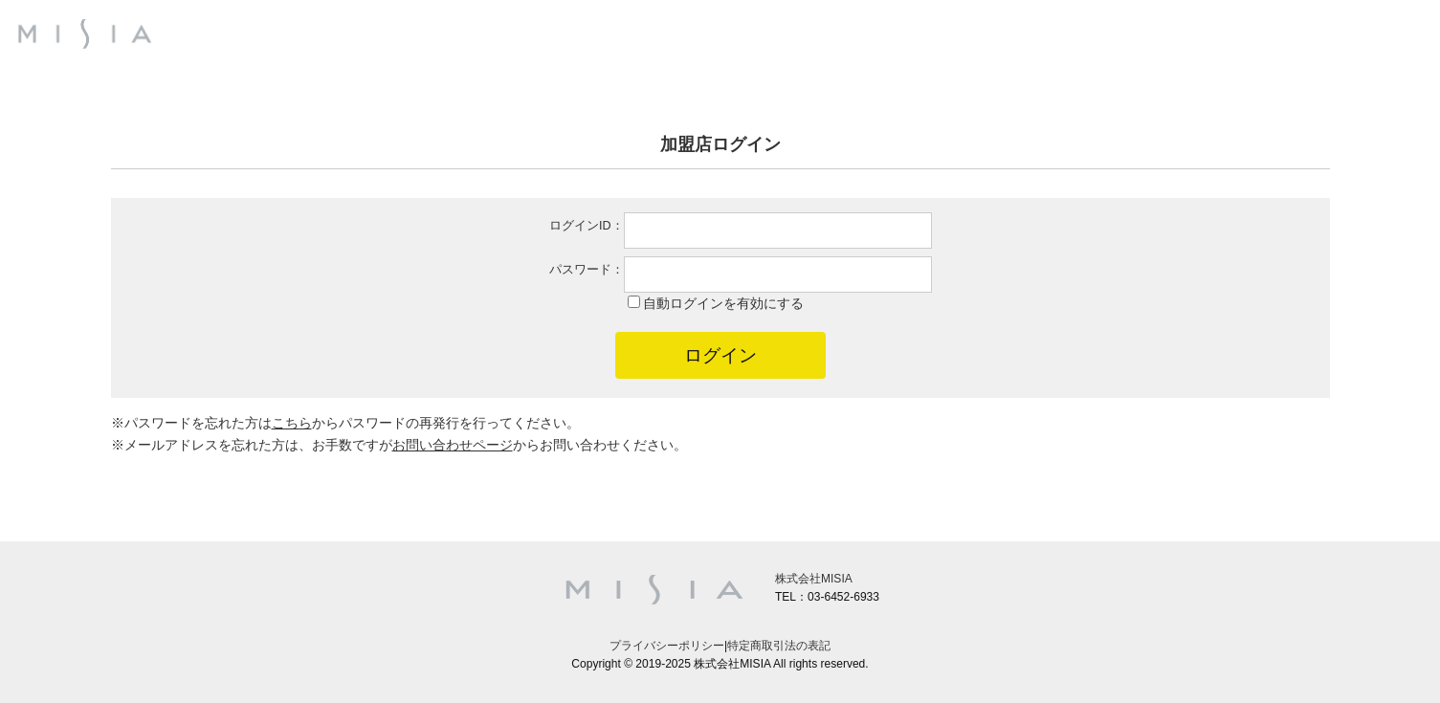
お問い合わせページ (452, 444)
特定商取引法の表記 (779, 645)
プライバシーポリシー (666, 645)
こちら (292, 422)
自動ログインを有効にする (723, 303)
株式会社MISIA (814, 578)
